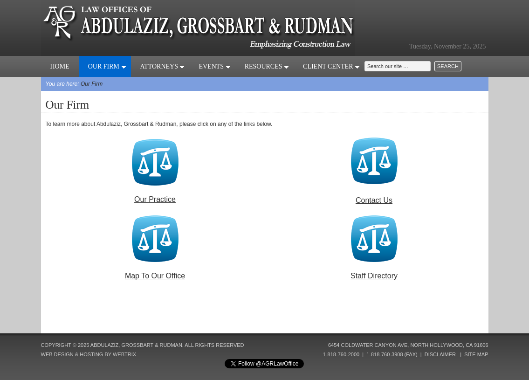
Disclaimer (440, 354)
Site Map (476, 354)
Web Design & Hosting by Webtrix (89, 354)
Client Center (331, 66)
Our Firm (107, 66)
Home (59, 66)
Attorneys (162, 66)
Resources (267, 66)
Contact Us (374, 200)
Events (214, 66)
